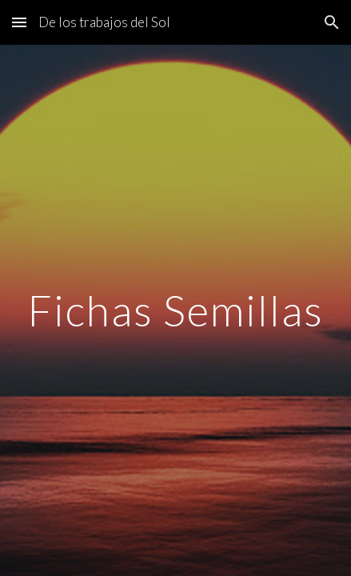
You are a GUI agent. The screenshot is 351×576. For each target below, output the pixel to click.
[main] (175, 310)
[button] (19, 22)
